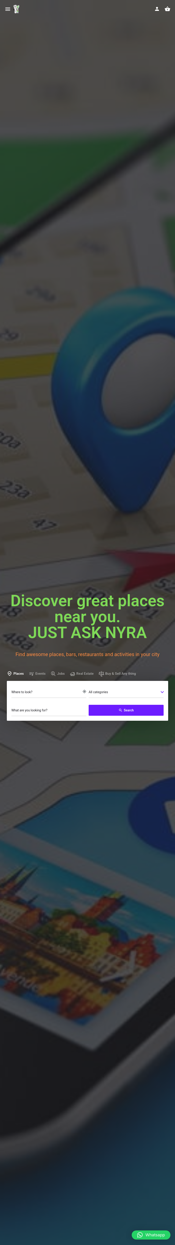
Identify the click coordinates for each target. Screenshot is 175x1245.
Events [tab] (37, 674)
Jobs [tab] (58, 674)
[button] (151, 1235)
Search (126, 710)
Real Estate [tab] (82, 674)
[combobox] (126, 692)
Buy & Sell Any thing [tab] (117, 674)
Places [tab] (15, 674)
